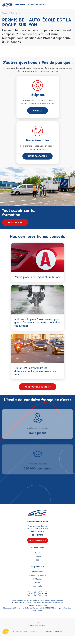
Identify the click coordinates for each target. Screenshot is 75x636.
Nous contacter (37, 156)
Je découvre (15, 222)
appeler (37, 110)
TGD (37, 560)
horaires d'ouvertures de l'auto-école (37, 103)
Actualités (37, 586)
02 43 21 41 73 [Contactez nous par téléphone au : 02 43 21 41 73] (37, 535)
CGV (37, 622)
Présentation (37, 571)
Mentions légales (37, 626)
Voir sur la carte (37, 531)
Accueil (5, 13)
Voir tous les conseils (38, 386)
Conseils (37, 556)
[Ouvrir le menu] (71, 5)
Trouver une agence (37, 575)
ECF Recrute (38, 579)
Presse (37, 582)
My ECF (38, 553)
